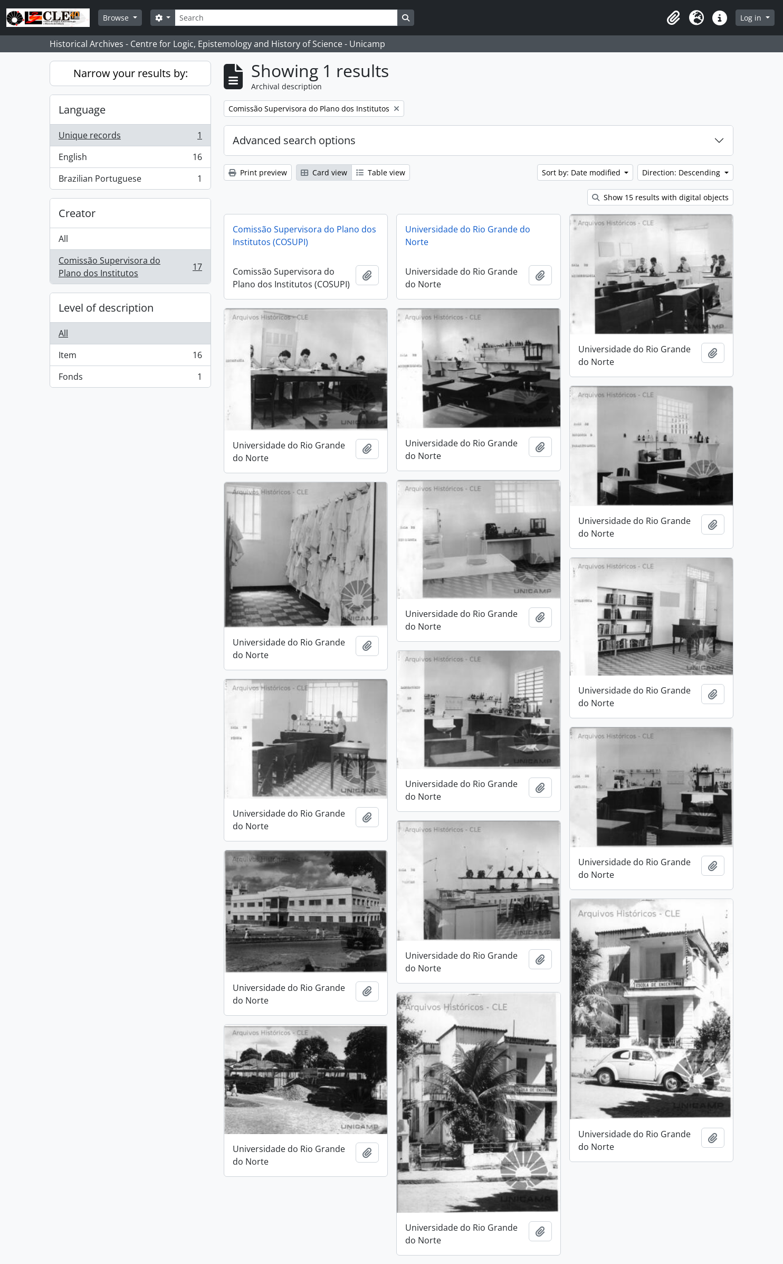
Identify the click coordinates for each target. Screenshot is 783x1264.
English (130, 159)
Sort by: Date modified (582, 172)
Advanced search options (294, 140)
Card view (324, 172)
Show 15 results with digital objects (660, 197)
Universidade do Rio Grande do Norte (467, 235)
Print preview (257, 172)
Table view (380, 172)
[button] (673, 18)
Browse (117, 18)
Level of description (106, 308)
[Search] (286, 18)
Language (82, 109)
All (63, 239)
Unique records (130, 137)
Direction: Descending (682, 172)
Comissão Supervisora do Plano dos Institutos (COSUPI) (304, 235)
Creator (77, 213)
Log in (751, 18)
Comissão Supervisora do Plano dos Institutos (130, 267)
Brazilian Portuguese (130, 180)
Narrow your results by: (130, 73)
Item (130, 357)
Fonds (130, 378)
